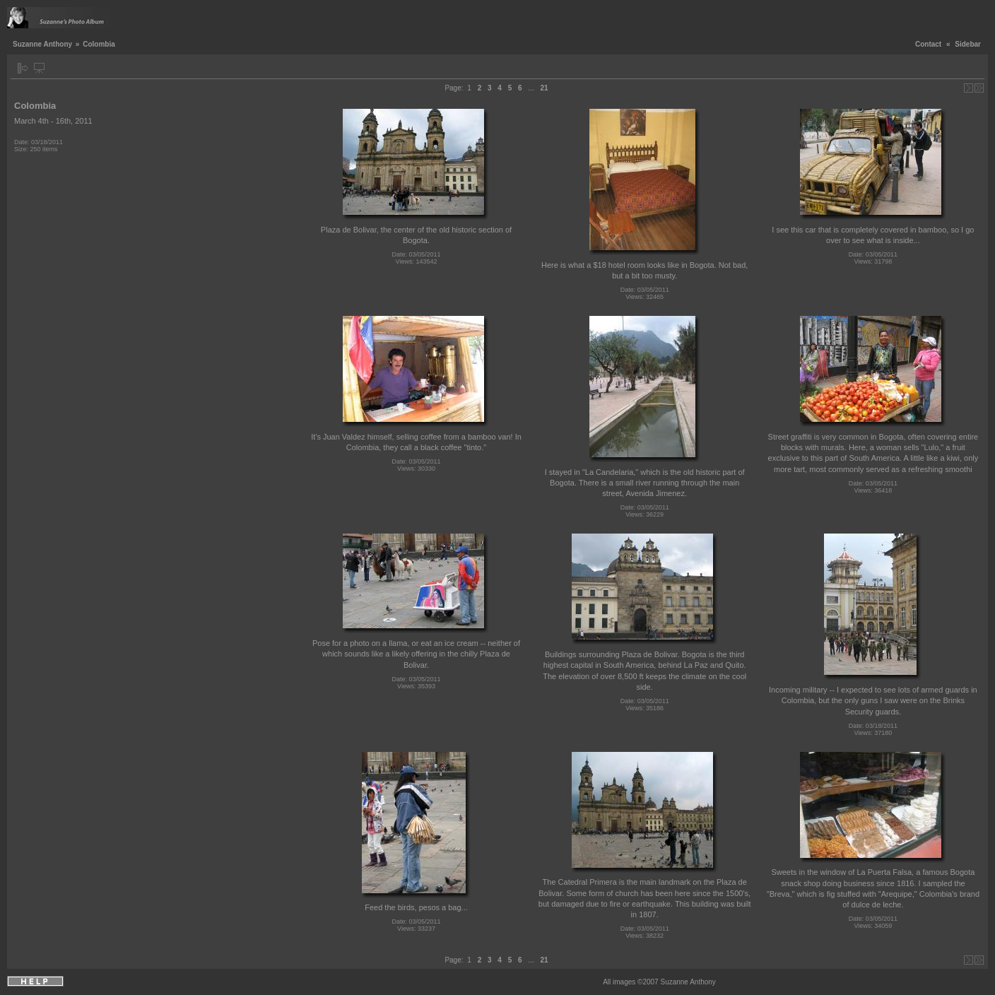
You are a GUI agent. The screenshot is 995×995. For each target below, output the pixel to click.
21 (544, 88)
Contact (928, 44)
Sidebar (968, 44)
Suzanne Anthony (42, 44)
